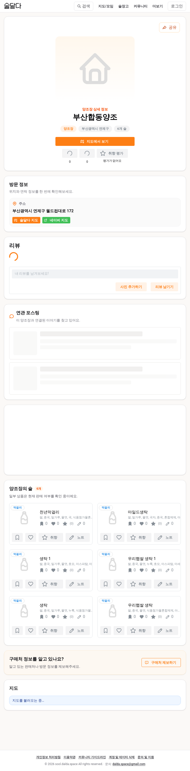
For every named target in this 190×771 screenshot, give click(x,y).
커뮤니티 (140, 6)
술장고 (123, 6)
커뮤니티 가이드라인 (92, 757)
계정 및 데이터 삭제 (122, 757)
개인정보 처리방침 (48, 757)
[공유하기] (169, 27)
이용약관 (69, 757)
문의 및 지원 (146, 757)
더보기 (157, 6)
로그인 (177, 6)
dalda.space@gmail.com (129, 764)
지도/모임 (105, 6)
